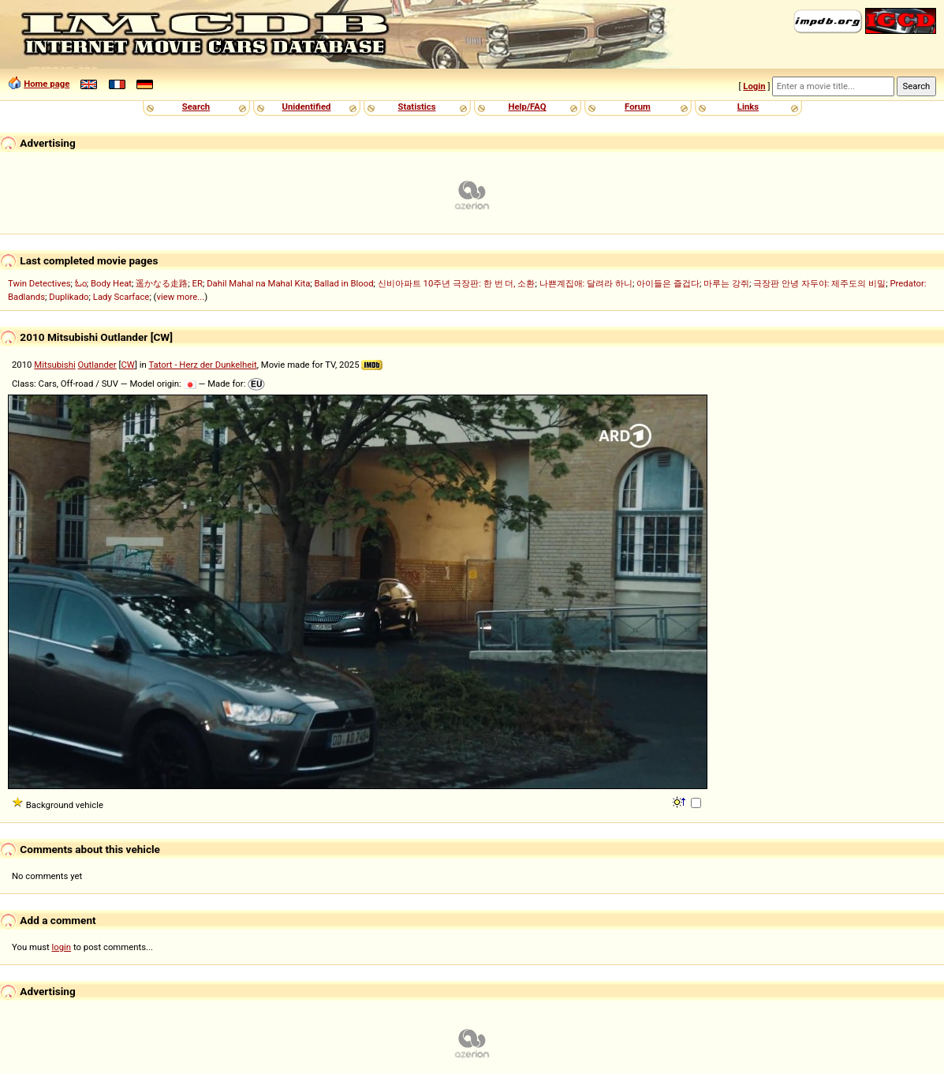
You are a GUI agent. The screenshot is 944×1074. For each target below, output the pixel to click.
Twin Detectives (39, 283)
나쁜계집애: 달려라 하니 (585, 283)
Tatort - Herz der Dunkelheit (202, 364)
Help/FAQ (527, 106)
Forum (638, 106)
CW (128, 364)
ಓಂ (81, 283)
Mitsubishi (54, 364)
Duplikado (68, 296)
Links (748, 106)
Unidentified (306, 106)
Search (196, 106)
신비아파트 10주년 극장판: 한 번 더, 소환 (456, 283)
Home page (46, 83)
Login (754, 86)
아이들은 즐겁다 (668, 283)
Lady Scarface (121, 296)
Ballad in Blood (344, 283)
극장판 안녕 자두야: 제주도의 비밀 (819, 283)
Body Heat (111, 283)
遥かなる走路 (162, 283)
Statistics (416, 106)
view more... (180, 296)
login (62, 946)
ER (197, 283)
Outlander (97, 364)
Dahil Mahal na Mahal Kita (258, 283)
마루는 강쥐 (726, 283)
